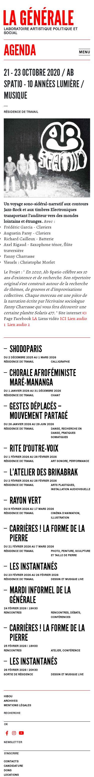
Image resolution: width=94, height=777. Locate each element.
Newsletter (13, 742)
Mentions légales (17, 705)
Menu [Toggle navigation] (84, 52)
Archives (11, 700)
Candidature (13, 765)
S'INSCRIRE (11, 753)
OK (6, 724)
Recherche (12, 712)
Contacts (11, 761)
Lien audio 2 (18, 324)
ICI (83, 313)
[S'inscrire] (47, 748)
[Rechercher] (47, 719)
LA (34, 318)
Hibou (8, 696)
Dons (8, 770)
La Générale (38, 18)
